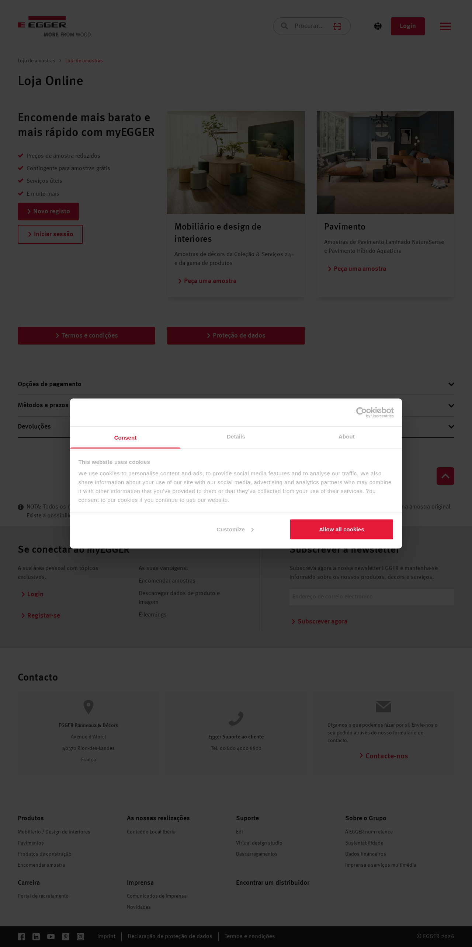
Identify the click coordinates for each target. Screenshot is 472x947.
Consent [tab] (125, 437)
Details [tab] (236, 436)
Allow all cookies (341, 529)
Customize (235, 529)
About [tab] (347, 436)
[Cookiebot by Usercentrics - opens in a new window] (361, 412)
